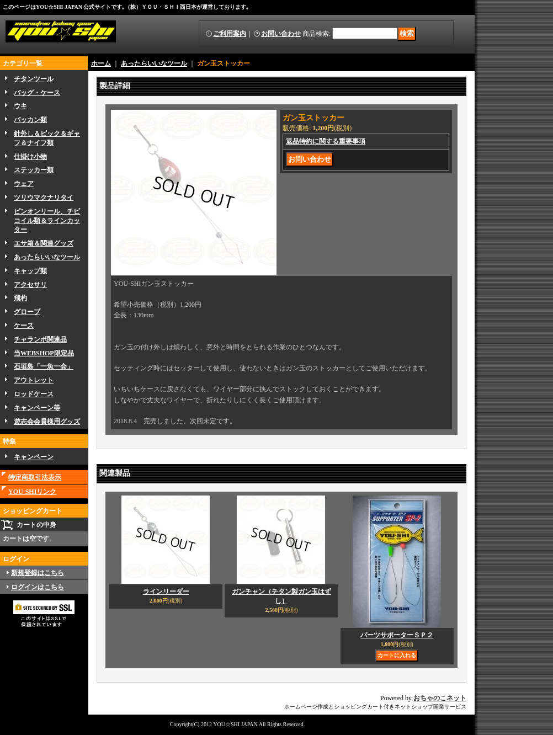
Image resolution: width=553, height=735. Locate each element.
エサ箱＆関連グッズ (43, 243)
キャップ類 (30, 271)
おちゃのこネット (439, 698)
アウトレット (34, 380)
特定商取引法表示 (34, 477)
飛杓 (20, 298)
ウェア (24, 184)
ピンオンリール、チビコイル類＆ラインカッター (47, 220)
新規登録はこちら (37, 573)
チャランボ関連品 (40, 339)
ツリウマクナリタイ (43, 197)
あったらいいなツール (47, 257)
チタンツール (34, 79)
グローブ (27, 312)
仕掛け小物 (30, 157)
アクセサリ (30, 285)
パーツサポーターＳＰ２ (396, 635)
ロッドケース (34, 394)
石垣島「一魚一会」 (43, 366)
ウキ (20, 106)
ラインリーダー (166, 591)
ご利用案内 (229, 34)
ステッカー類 (34, 170)
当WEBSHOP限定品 (44, 353)
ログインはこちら (37, 587)
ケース (24, 325)
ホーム (101, 63)
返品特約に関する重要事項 (325, 141)
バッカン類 (30, 120)
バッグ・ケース (37, 93)
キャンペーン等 (37, 408)
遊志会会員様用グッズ (47, 421)
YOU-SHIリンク (32, 492)
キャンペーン (34, 457)
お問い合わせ (281, 34)
